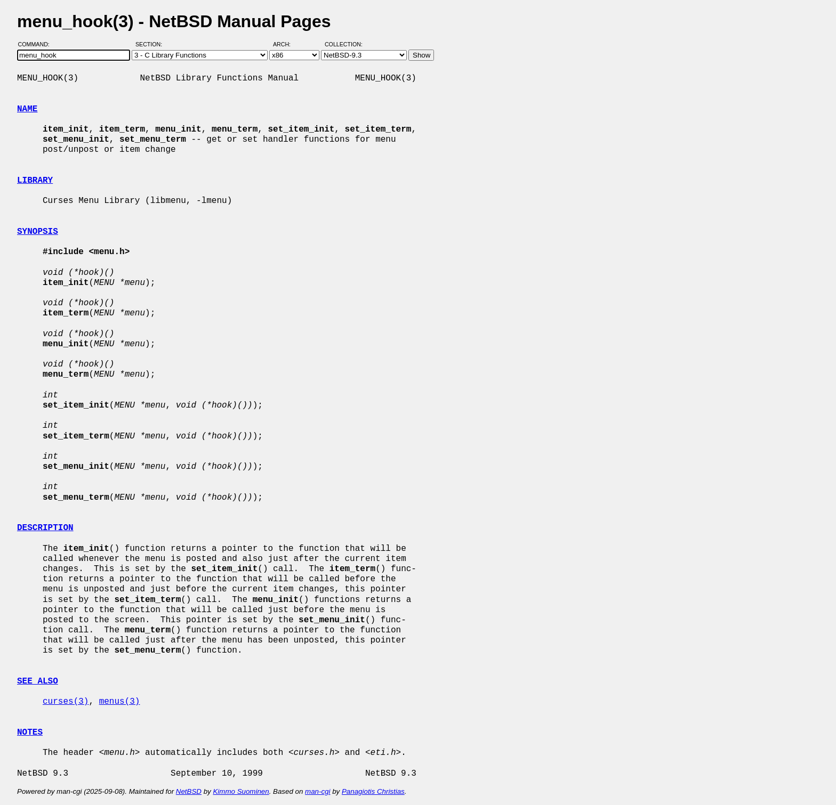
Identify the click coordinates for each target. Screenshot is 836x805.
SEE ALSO (37, 681)
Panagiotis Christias (373, 791)
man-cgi (317, 791)
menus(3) (119, 702)
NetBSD (189, 791)
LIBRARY (35, 180)
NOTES (30, 732)
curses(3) (66, 702)
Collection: (344, 44)
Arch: (286, 44)
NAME (27, 109)
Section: (151, 44)
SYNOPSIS (37, 232)
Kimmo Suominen (241, 791)
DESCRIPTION (45, 528)
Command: (37, 44)
